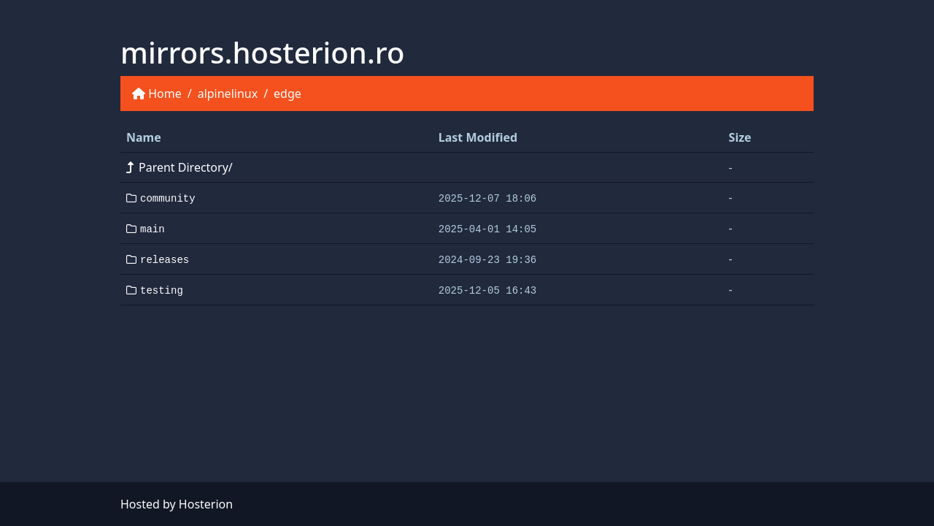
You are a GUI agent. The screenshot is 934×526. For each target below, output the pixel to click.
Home (165, 93)
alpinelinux (228, 93)
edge (287, 93)
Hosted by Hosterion (176, 504)
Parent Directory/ (179, 167)
